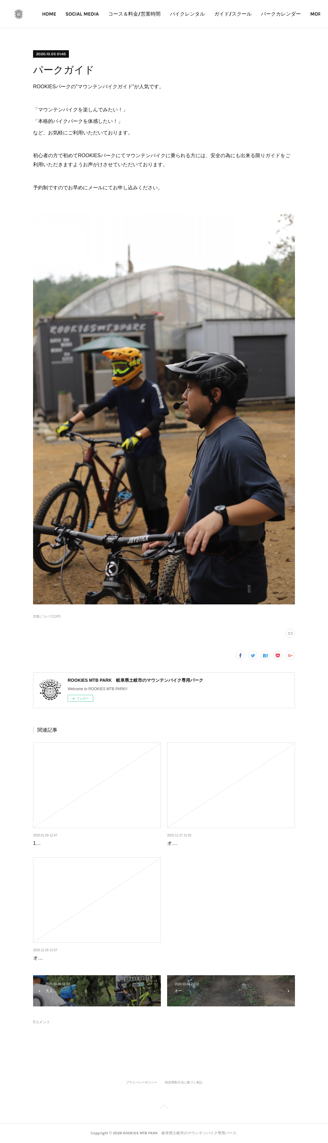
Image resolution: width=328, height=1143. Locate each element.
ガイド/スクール (268, 14)
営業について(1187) (47, 616)
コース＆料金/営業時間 (169, 14)
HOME (84, 14)
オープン (177, 843)
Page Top (164, 1108)
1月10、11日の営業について (65, 843)
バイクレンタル (222, 14)
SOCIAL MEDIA (117, 14)
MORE (303, 14)
